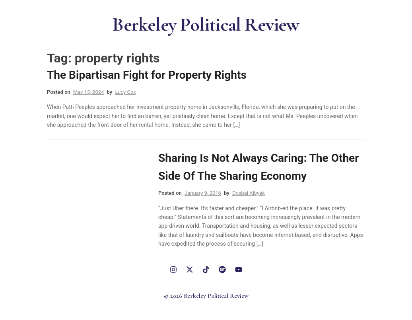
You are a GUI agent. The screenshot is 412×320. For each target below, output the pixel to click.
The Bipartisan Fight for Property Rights (147, 74)
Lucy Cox (125, 92)
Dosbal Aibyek (248, 193)
